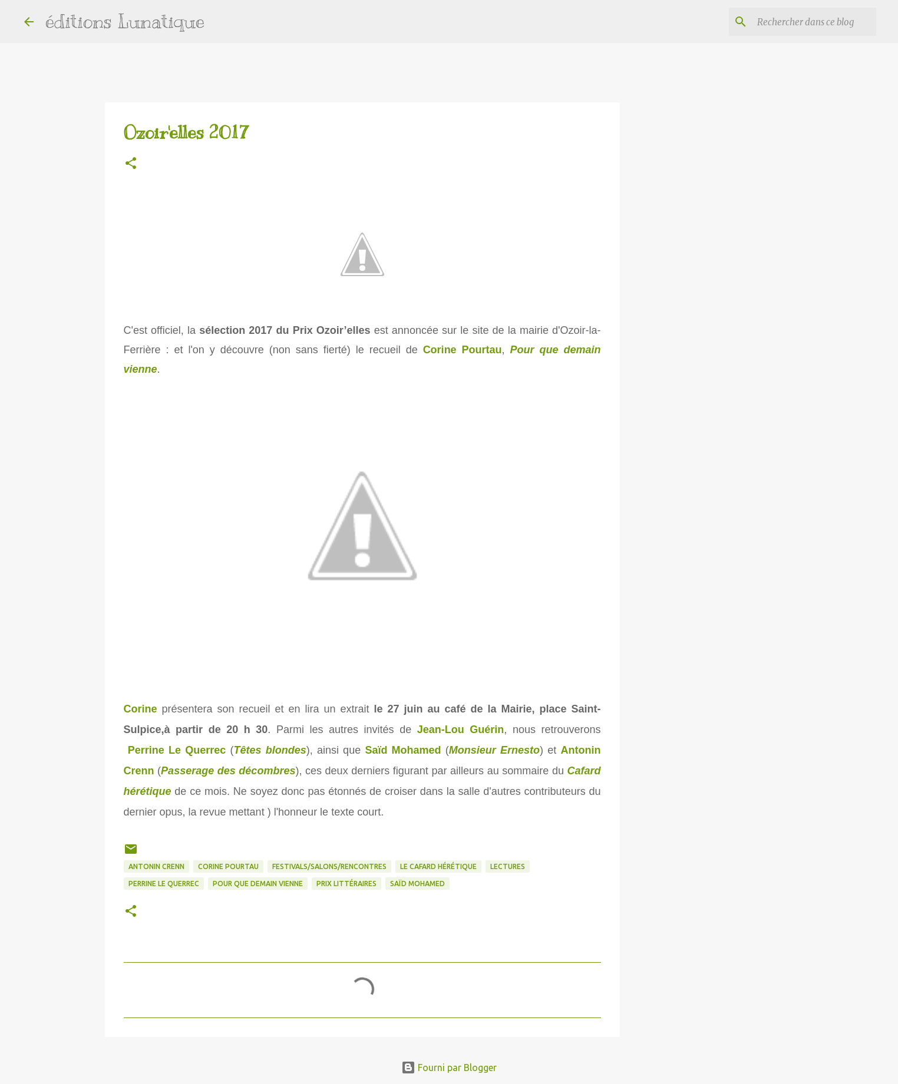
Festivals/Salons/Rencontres (329, 866)
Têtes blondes (269, 750)
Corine (140, 709)
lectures (507, 866)
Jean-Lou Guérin (460, 729)
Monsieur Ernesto (494, 750)
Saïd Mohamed (403, 750)
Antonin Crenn (156, 866)
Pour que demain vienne (258, 883)
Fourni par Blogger (449, 1067)
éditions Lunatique (124, 21)
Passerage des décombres (228, 771)
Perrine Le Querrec (177, 750)
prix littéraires (346, 883)
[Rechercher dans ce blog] (814, 22)
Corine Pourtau (462, 350)
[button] (131, 164)
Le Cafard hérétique (438, 866)
